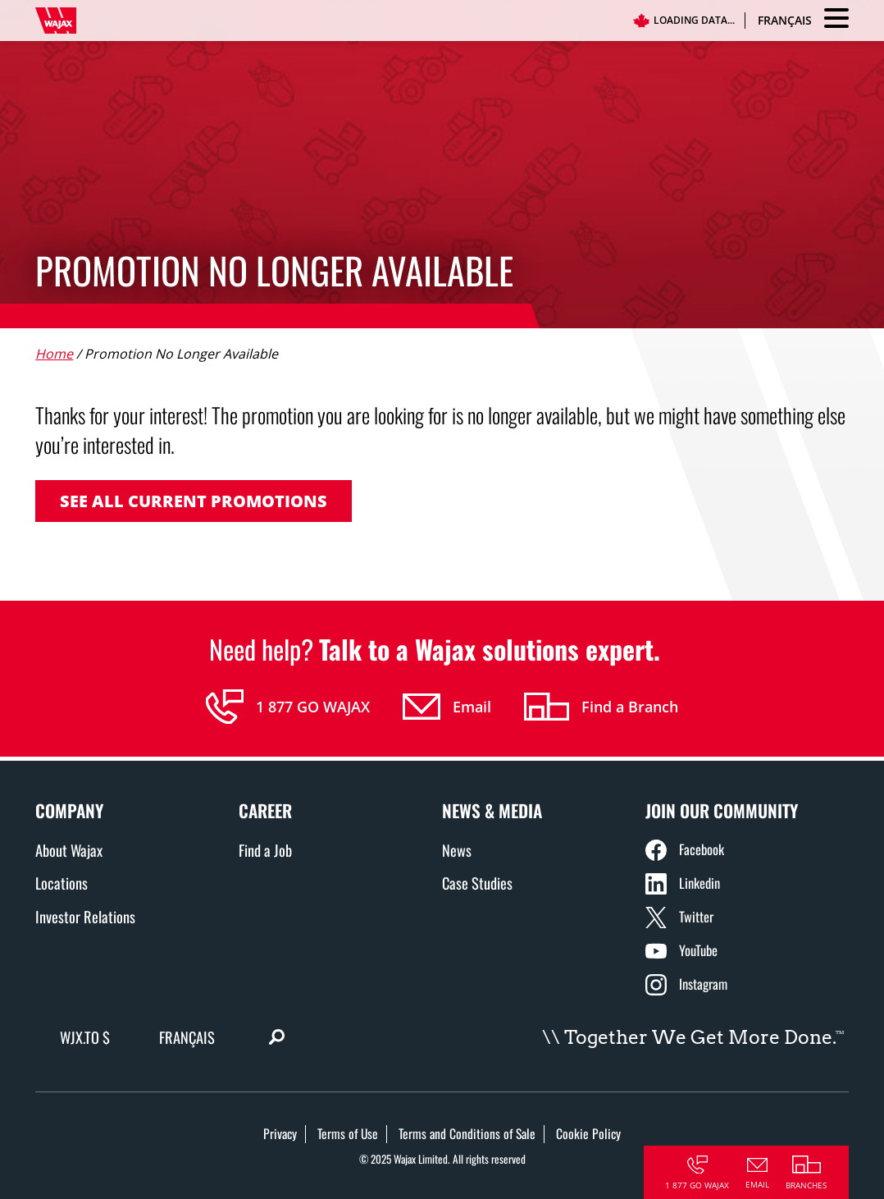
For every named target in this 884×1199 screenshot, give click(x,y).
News (457, 850)
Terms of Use (347, 1133)
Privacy (280, 1133)
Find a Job (265, 850)
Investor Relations (85, 916)
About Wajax (69, 850)
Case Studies (477, 883)
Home (54, 354)
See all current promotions (193, 500)
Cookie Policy (588, 1133)
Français (785, 20)
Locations (61, 883)
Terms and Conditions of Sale (467, 1133)
